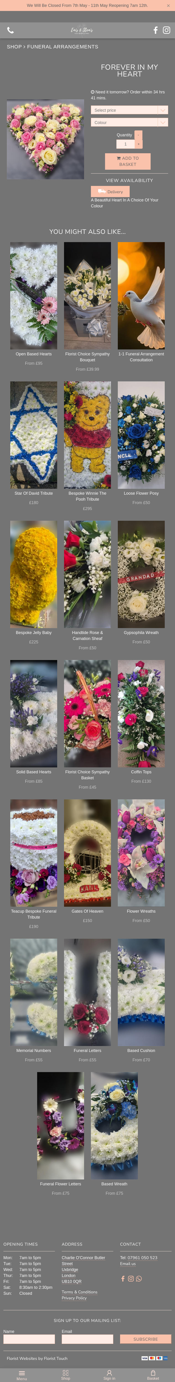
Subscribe (146, 1339)
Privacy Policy (74, 1298)
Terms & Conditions (80, 1292)
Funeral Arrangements (62, 47)
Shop (14, 47)
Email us (128, 1263)
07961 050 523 (142, 1257)
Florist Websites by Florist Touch (37, 1358)
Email (67, 1331)
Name (8, 1331)
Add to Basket (128, 161)
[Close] (168, 5)
